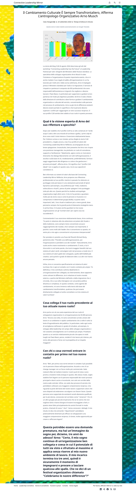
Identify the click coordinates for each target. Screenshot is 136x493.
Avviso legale (73, 486)
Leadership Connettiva (26, 486)
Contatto (65, 486)
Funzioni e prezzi (55, 486)
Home (16, 486)
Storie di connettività (42, 486)
